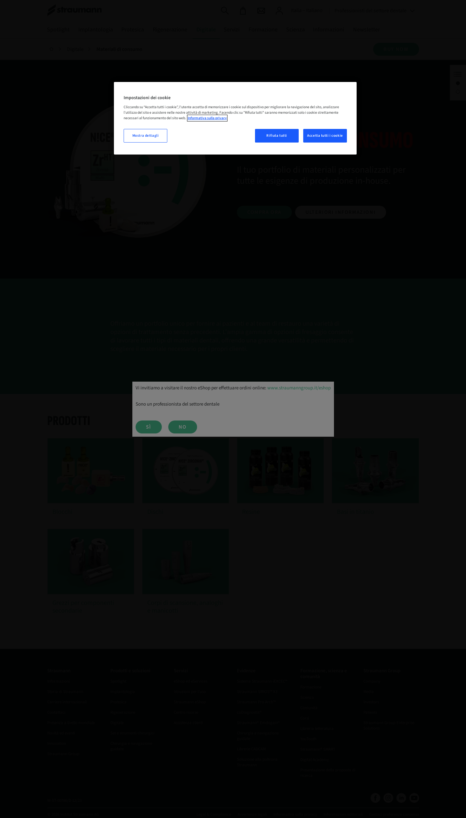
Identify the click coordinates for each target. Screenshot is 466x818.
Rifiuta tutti (276, 135)
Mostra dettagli (145, 135)
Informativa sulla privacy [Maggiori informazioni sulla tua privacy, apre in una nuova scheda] (207, 118)
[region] (235, 118)
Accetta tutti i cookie (325, 135)
